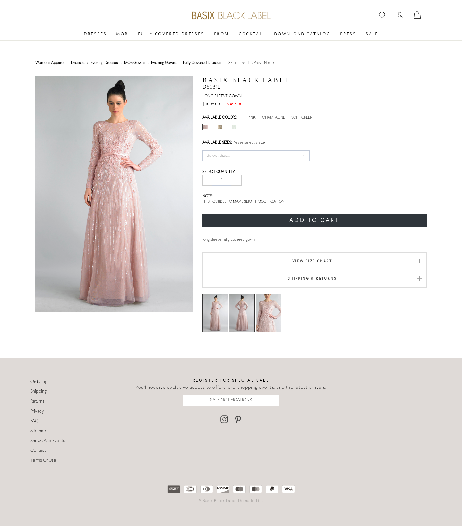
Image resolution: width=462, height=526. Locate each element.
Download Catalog (302, 33)
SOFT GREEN (301, 118)
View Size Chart (312, 261)
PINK (252, 118)
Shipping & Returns (312, 278)
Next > (269, 63)
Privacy (37, 411)
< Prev (257, 63)
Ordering (38, 382)
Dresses (95, 33)
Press (348, 33)
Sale (372, 33)
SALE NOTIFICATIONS (231, 400)
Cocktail (251, 33)
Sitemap (38, 431)
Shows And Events (47, 441)
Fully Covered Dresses (171, 33)
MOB (122, 33)
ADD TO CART (314, 220)
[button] (256, 155)
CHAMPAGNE (274, 118)
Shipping (38, 391)
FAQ (34, 421)
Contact (38, 451)
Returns (37, 401)
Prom (221, 33)
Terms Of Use (43, 461)
